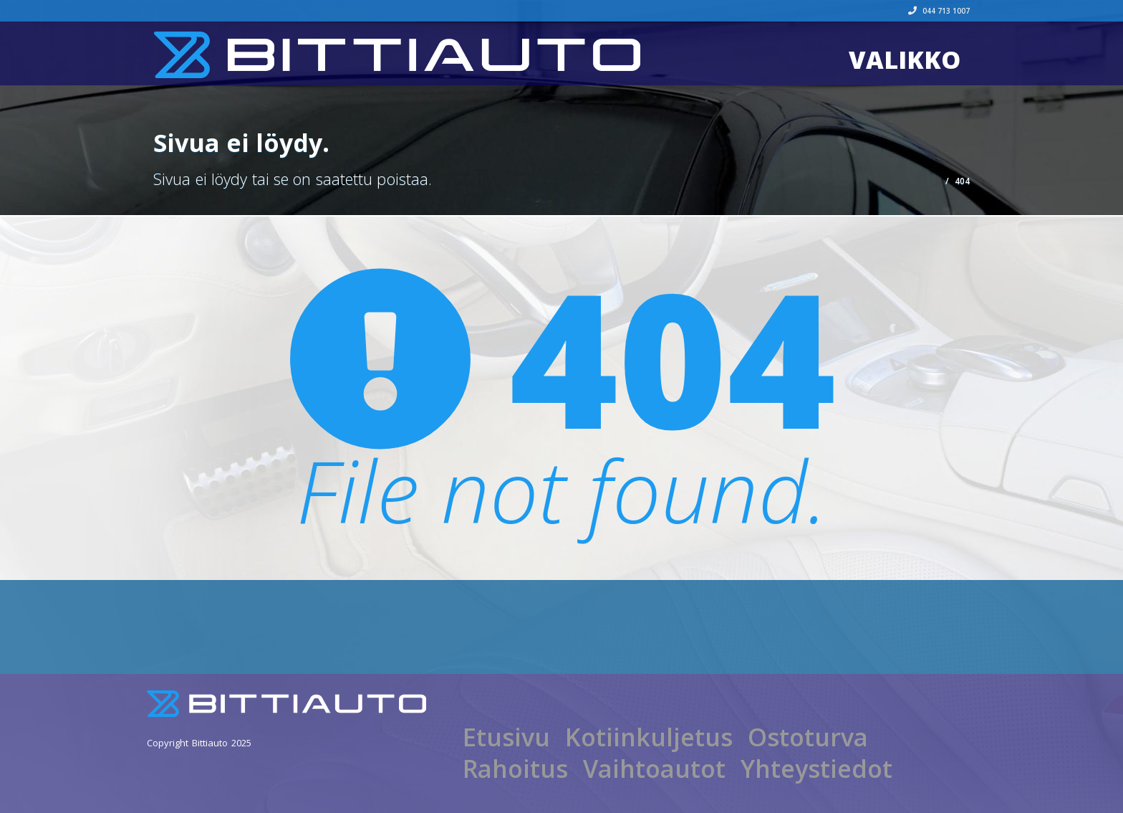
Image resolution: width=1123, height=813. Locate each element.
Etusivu (506, 737)
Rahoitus (515, 768)
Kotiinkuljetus (649, 737)
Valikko (904, 59)
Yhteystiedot (816, 768)
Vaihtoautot (654, 768)
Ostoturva (808, 737)
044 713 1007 (939, 11)
